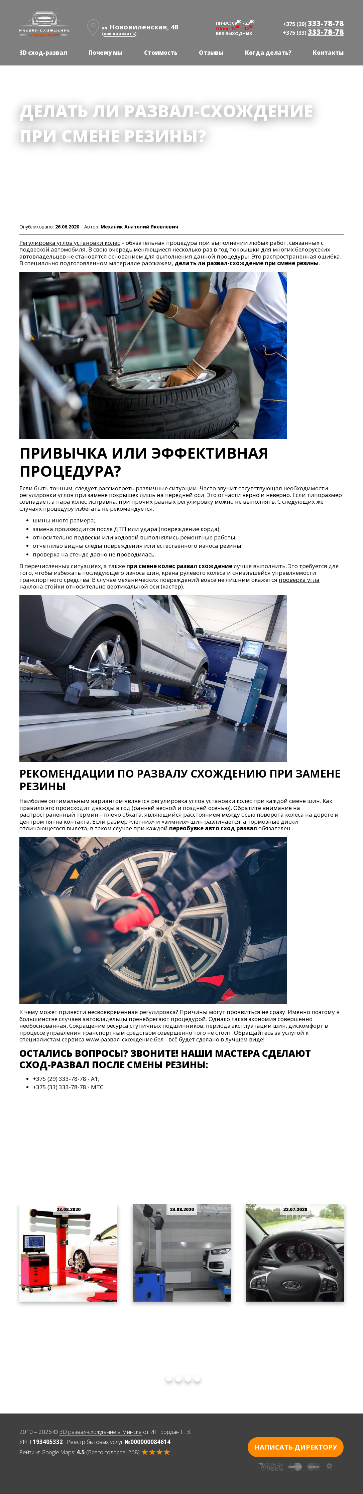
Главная (31, 155)
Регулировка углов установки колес (69, 242)
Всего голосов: (113, 1452)
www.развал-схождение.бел (125, 1039)
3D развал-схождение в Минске (100, 1432)
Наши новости (72, 155)
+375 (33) (313, 31)
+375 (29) (313, 23)
